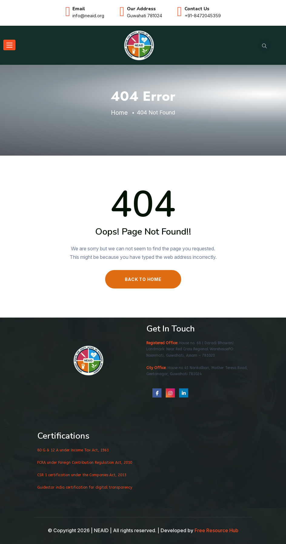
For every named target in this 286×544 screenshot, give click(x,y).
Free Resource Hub (216, 530)
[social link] (156, 392)
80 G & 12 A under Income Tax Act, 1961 (73, 450)
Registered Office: (162, 343)
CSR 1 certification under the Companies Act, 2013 (81, 475)
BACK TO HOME (143, 279)
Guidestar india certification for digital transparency (84, 487)
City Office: (156, 368)
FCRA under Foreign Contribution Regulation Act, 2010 (84, 462)
